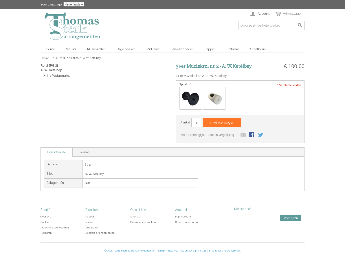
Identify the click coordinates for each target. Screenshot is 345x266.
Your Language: (51, 4)
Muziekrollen (96, 49)
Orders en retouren (186, 222)
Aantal (185, 122)
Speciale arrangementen (100, 232)
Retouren (46, 232)
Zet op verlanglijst (192, 135)
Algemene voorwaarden (54, 227)
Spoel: (184, 84)
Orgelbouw (258, 49)
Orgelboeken (126, 49)
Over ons (45, 216)
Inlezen (89, 222)
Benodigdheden (182, 49)
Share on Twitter (261, 135)
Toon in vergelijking (221, 135)
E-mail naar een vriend (243, 135)
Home (50, 49)
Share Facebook (252, 135)
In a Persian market (58, 75)
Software (233, 49)
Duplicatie (91, 227)
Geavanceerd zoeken (143, 222)
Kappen (210, 49)
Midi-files (153, 49)
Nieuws (71, 49)
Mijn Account (183, 216)
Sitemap (135, 216)
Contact (45, 222)
